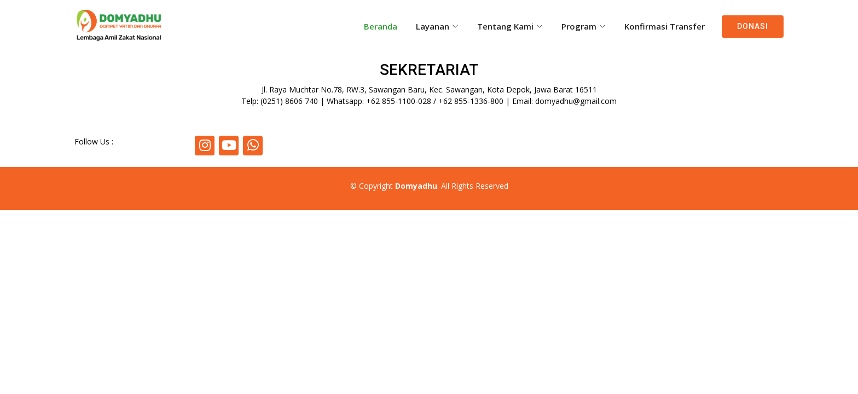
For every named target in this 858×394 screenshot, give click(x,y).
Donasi (752, 26)
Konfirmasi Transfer (664, 26)
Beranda (380, 26)
